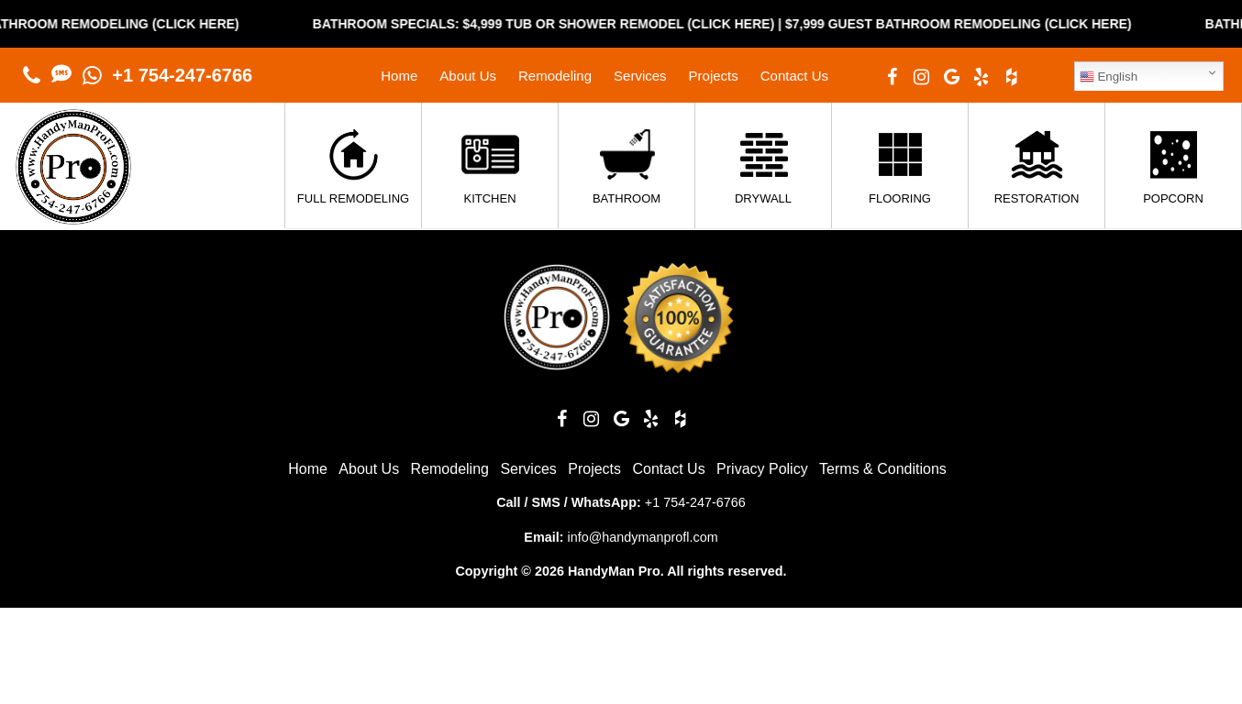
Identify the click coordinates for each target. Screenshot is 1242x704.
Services (640, 75)
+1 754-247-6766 (182, 75)
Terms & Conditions (883, 469)
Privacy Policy (762, 469)
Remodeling (555, 75)
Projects (713, 75)
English (1108, 77)
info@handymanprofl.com (642, 537)
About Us (467, 75)
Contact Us (794, 75)
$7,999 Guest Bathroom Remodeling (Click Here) (973, 23)
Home (399, 75)
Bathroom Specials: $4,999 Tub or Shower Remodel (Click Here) (558, 23)
